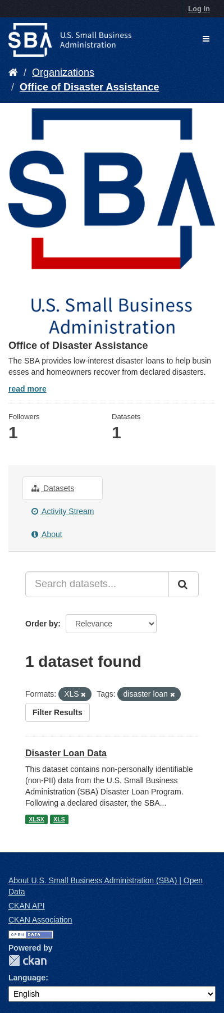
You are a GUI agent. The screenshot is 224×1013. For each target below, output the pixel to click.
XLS (59, 819)
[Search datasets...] (97, 584)
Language (26, 977)
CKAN (27, 960)
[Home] (13, 72)
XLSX (36, 819)
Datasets (52, 488)
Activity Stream (62, 511)
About (46, 534)
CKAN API (26, 905)
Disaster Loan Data (66, 753)
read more (27, 388)
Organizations (63, 72)
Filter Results (58, 712)
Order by (41, 623)
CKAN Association (40, 919)
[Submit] (183, 584)
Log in (199, 8)
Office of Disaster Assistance (89, 87)
